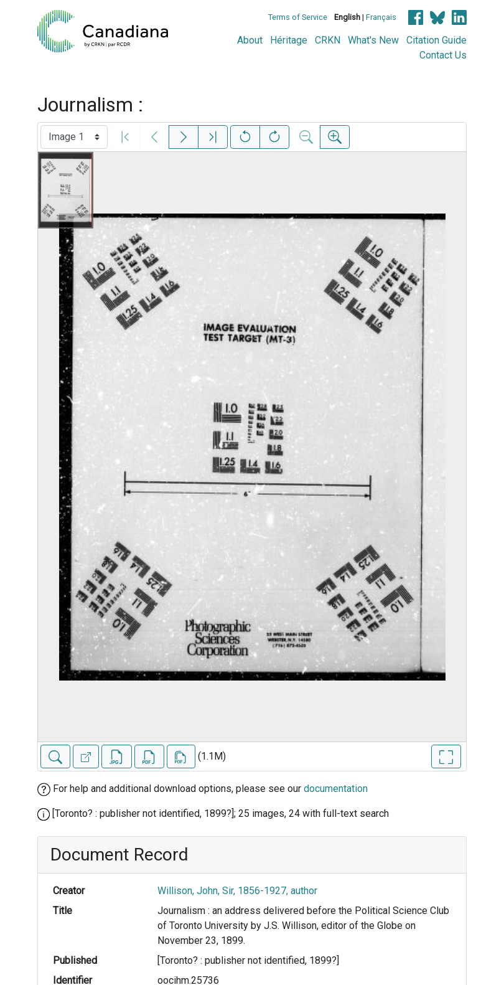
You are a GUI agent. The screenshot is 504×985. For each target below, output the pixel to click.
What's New (373, 40)
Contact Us (443, 55)
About (250, 40)
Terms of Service (297, 17)
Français (381, 17)
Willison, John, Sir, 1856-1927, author (237, 891)
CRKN (327, 40)
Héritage (288, 40)
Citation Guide (436, 40)
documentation (336, 788)
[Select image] (74, 137)
